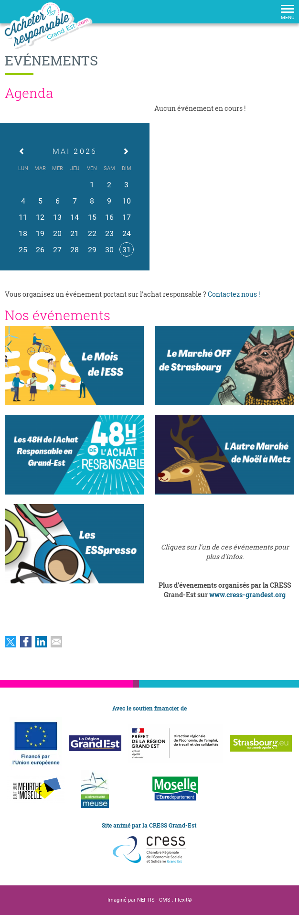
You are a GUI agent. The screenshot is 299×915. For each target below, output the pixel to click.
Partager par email (56, 641)
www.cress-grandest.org (247, 594)
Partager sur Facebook (26, 641)
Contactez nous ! (234, 294)
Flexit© (183, 900)
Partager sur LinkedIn (41, 641)
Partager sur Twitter (10, 641)
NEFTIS (146, 900)
